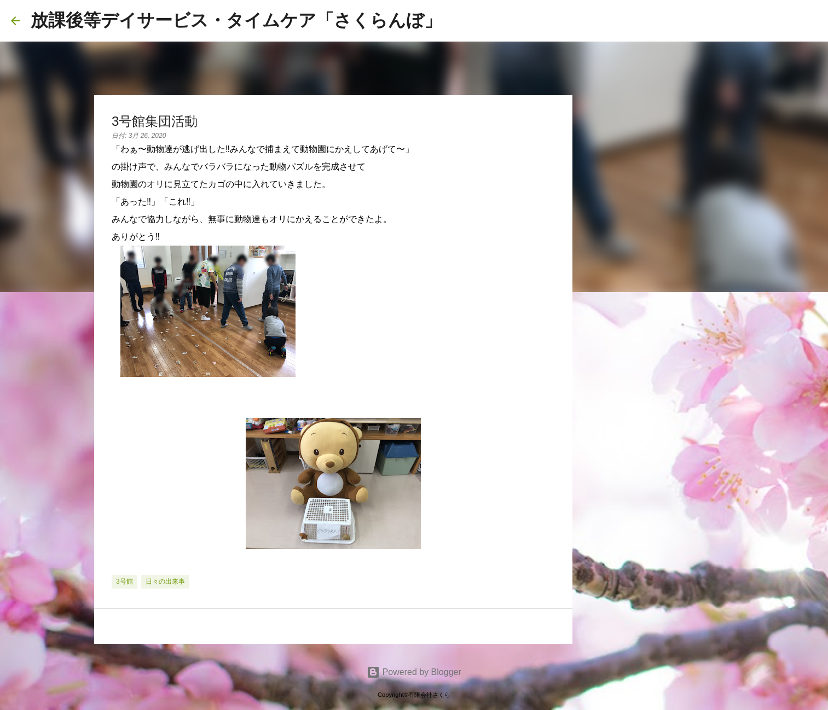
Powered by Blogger (414, 672)
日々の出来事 (165, 581)
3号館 (124, 581)
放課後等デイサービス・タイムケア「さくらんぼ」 (236, 20)
